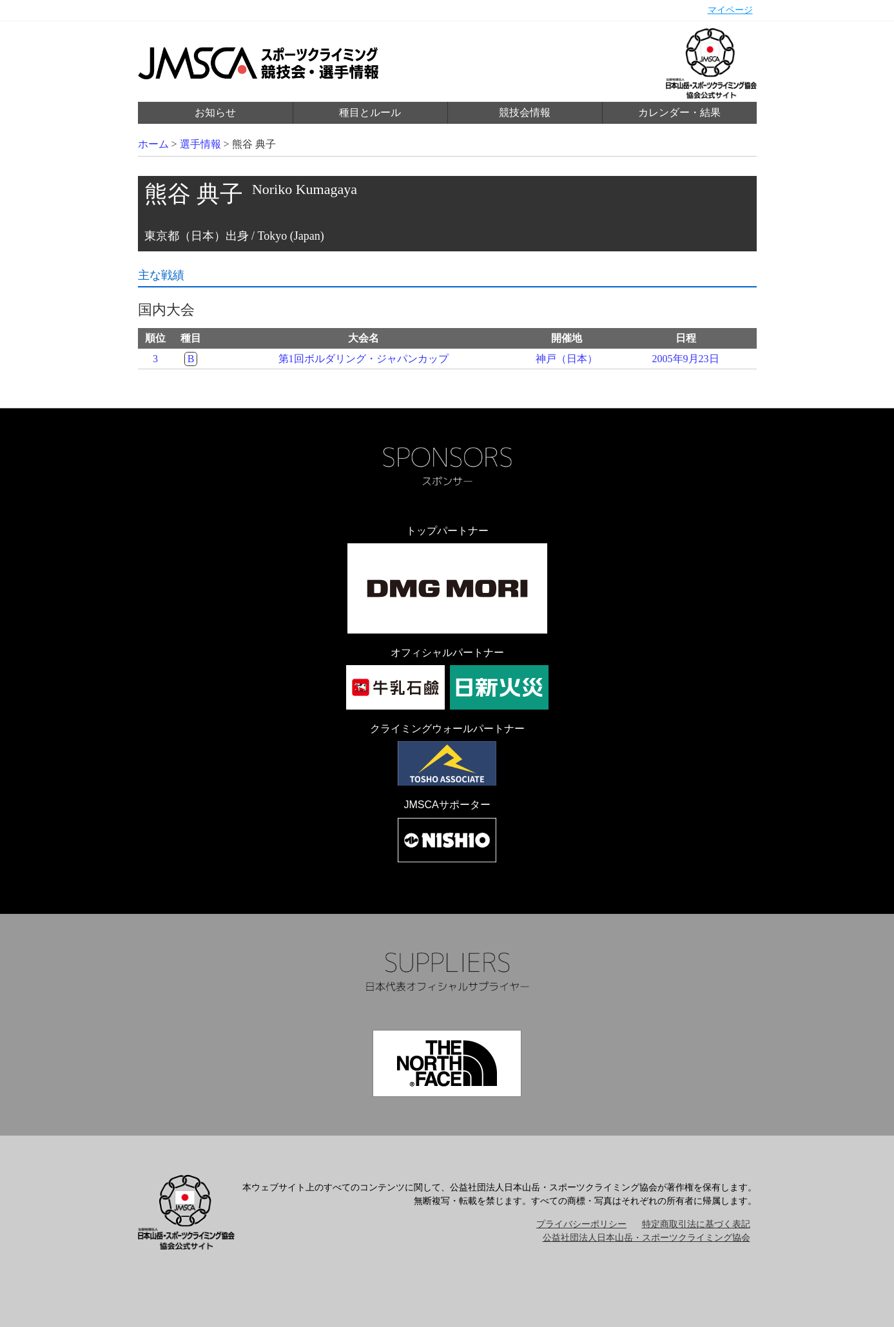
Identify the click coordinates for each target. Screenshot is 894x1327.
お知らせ (215, 112)
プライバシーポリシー (581, 1224)
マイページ (730, 10)
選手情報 (200, 144)
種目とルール (370, 112)
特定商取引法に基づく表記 (696, 1224)
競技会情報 (524, 112)
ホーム (153, 144)
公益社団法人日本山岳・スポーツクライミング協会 (646, 1238)
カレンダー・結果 (679, 112)
